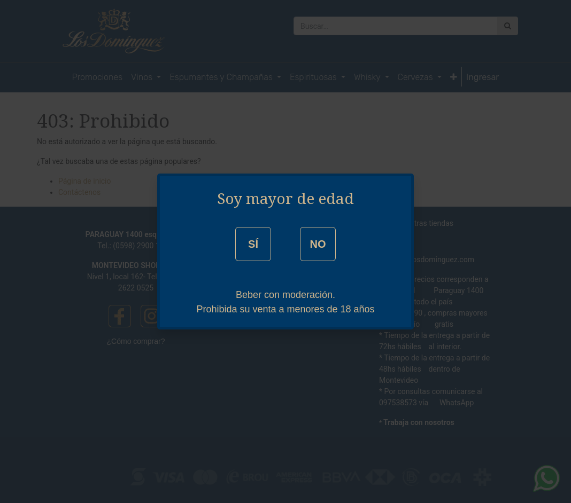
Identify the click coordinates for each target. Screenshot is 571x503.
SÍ (253, 244)
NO (318, 244)
